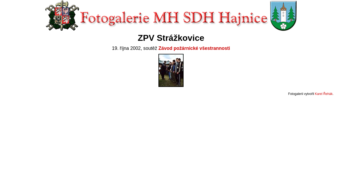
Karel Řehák (324, 94)
